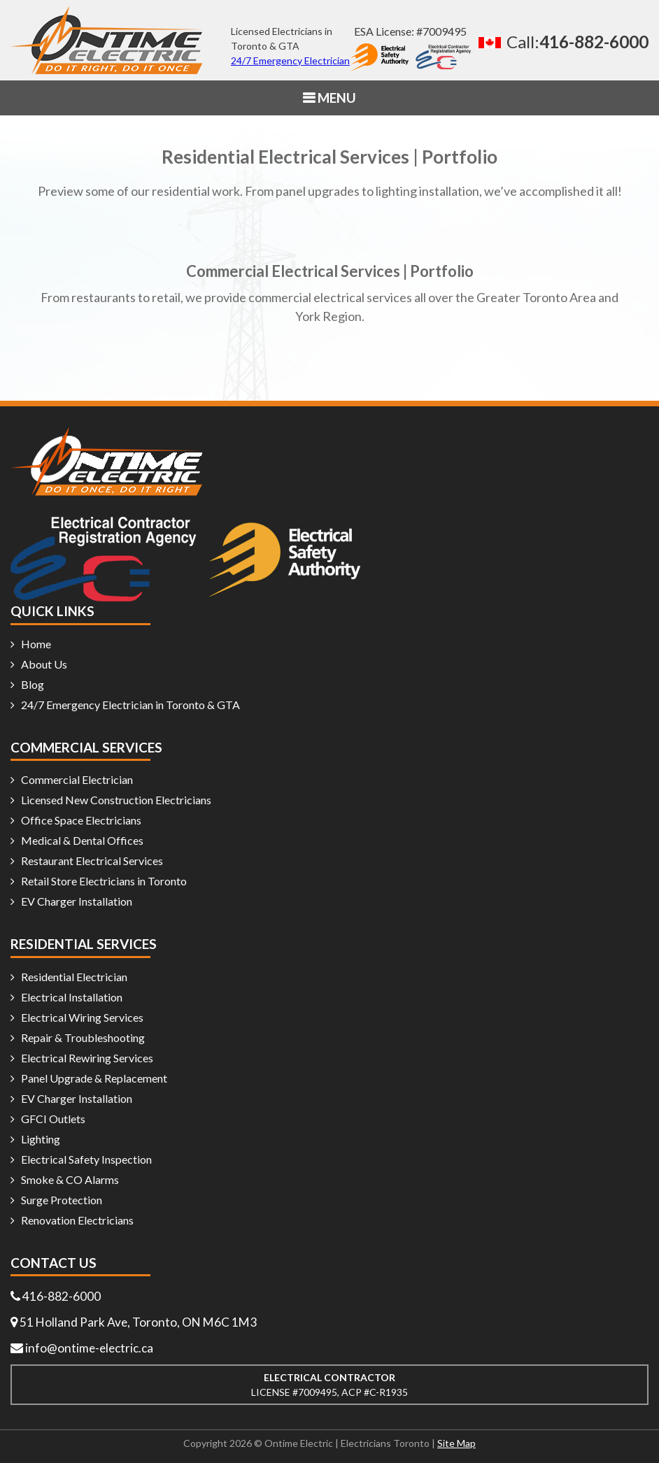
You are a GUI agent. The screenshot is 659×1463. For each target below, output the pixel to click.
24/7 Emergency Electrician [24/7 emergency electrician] (290, 60)
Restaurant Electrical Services (92, 860)
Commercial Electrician (77, 779)
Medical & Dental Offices (82, 840)
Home (36, 643)
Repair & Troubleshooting (83, 1037)
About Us (44, 664)
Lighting (40, 1139)
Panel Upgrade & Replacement (94, 1078)
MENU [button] (335, 98)
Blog (32, 684)
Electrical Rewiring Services (87, 1057)
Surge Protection (61, 1199)
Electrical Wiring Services (82, 1017)
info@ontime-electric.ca (91, 1347)
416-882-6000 (61, 1296)
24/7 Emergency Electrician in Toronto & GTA (130, 704)
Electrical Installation (71, 997)
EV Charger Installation (76, 901)
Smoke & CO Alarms (70, 1179)
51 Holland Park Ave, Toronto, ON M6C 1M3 (140, 1321)
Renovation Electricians (77, 1220)
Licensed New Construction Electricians (116, 799)
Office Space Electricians (81, 820)
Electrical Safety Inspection (86, 1159)
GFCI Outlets (53, 1118)
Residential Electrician (74, 976)
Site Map (456, 1443)
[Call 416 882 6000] (560, 42)
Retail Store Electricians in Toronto (104, 880)
